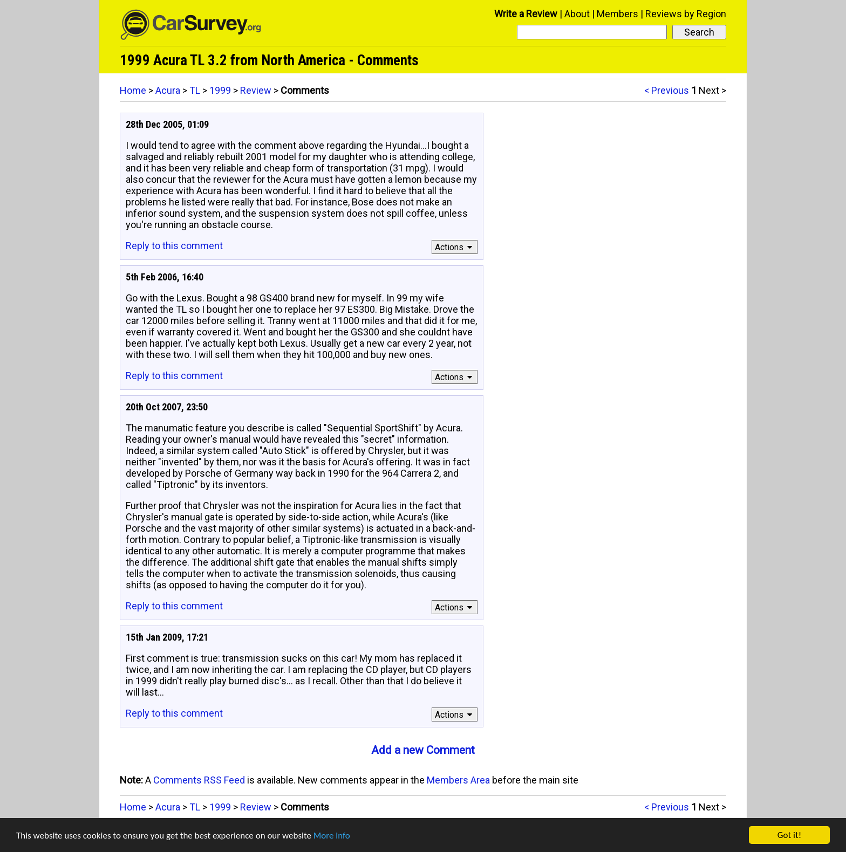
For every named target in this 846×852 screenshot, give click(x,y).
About (577, 13)
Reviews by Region (685, 13)
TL (194, 90)
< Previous (666, 90)
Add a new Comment (423, 750)
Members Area (458, 780)
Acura (167, 90)
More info (331, 835)
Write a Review (525, 13)
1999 (220, 90)
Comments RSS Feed (199, 780)
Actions (455, 247)
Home (133, 90)
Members (617, 13)
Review (255, 90)
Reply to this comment (174, 245)
